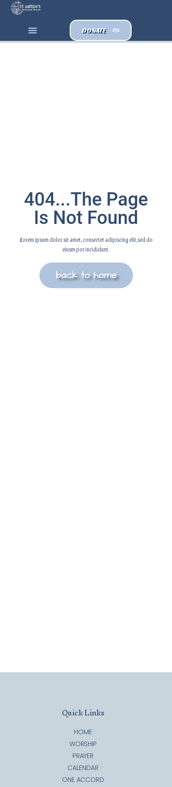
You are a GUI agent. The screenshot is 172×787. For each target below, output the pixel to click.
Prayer (83, 756)
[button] (32, 30)
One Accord (83, 780)
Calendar (83, 768)
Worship (83, 744)
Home (83, 732)
